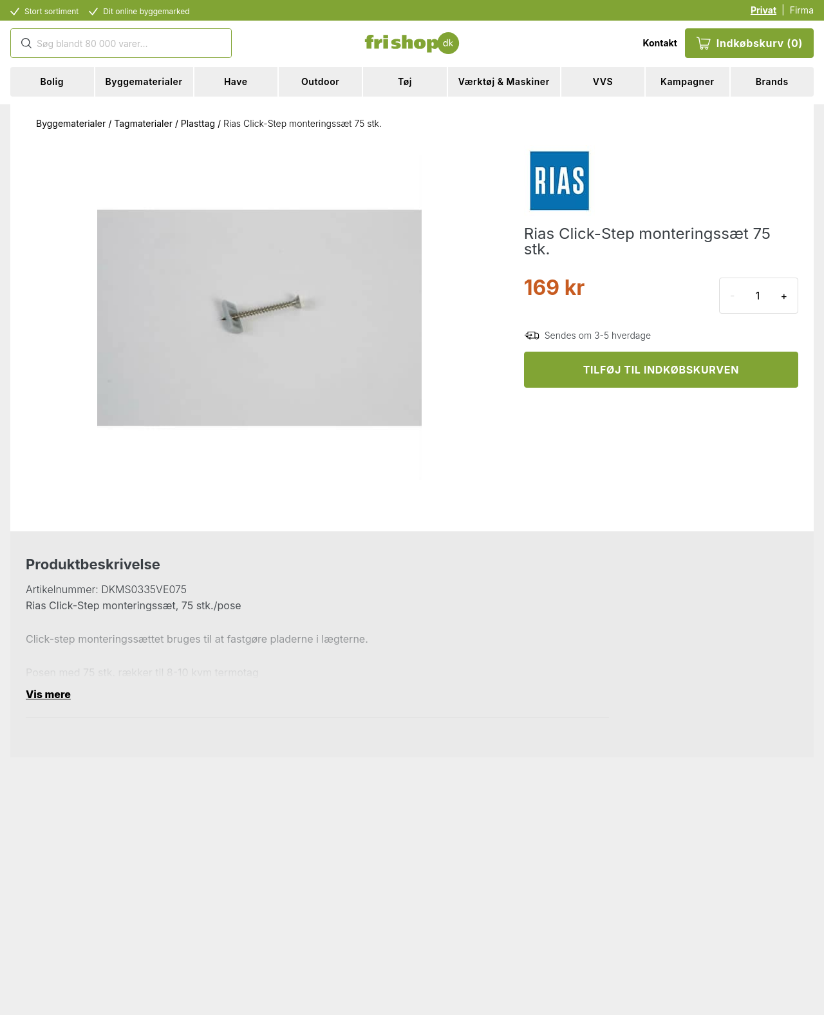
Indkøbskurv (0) (749, 43)
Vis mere (48, 694)
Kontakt (659, 42)
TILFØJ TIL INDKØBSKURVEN (661, 369)
